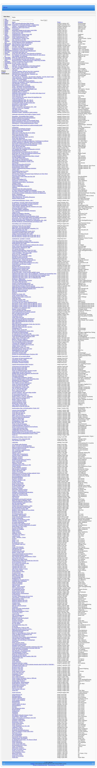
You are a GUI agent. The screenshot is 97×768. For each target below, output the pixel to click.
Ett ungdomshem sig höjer (18, 589)
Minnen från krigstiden (17, 631)
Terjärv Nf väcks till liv (17, 414)
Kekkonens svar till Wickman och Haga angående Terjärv (26, 473)
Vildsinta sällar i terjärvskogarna (20, 454)
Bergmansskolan (16, 709)
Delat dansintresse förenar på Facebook (21, 44)
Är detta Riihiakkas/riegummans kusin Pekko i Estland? (25, 156)
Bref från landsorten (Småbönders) (20, 381)
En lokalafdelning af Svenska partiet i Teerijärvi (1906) (25, 335)
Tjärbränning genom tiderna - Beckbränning (22, 182)
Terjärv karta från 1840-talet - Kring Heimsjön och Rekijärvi (26, 53)
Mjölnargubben (15, 178)
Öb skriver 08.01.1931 (17, 657)
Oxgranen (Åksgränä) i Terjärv (19, 208)
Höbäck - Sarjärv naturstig (18, 586)
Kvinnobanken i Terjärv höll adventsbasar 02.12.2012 (25, 262)
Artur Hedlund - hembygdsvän (19, 404)
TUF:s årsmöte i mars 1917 (18, 544)
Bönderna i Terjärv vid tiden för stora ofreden (23, 510)
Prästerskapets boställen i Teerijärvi (20, 165)
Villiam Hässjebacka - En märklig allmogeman (23, 197)
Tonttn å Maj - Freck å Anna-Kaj (20, 495)
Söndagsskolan (15, 711)
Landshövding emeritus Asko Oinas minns (22, 430)
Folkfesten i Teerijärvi (17, 456)
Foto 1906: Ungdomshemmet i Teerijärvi (22, 280)
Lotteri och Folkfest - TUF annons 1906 (21, 253)
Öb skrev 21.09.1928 (17, 619)
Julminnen (14, 187)
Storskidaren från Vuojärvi (18, 635)
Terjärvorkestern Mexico (18, 98)
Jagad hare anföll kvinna (18, 418)
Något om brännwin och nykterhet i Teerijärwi (23, 447)
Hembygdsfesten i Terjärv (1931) (20, 683)
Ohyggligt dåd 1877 (17, 549)
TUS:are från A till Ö (17, 612)
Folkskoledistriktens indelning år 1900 (21, 465)
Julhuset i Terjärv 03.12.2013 (19, 172)
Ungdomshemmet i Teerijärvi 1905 (20, 38)
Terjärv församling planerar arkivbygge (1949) (23, 336)
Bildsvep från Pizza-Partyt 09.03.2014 (21, 164)
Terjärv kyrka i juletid (17, 570)
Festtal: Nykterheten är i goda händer (21, 147)
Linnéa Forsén (15, 614)
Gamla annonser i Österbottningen (20, 593)
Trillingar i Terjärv (16, 452)
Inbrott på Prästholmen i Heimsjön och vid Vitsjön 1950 (25, 121)
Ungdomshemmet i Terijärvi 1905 (20, 269)
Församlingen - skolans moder (19, 716)
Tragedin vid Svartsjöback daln (19, 493)
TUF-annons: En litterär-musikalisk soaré (22, 358)
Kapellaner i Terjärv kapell (18, 720)
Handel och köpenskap (17, 518)
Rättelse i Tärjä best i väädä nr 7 (20, 339)
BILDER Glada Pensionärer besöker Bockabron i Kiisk (25, 216)
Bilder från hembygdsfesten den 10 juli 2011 (23, 321)
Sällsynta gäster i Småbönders (19, 469)
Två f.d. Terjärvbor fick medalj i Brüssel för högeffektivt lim (26, 97)
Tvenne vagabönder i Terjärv (19, 400)
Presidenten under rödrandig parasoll (21, 523)
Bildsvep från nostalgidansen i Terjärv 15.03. (23, 161)
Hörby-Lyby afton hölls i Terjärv (20, 134)
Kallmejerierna (15, 496)
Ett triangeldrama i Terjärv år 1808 (20, 627)
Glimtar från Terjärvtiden (18, 557)
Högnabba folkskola (17, 697)
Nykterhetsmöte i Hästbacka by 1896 (21, 247)
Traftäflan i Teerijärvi (17, 458)
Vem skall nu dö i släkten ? (18, 534)
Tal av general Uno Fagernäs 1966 (20, 563)
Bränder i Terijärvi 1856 (18, 552)
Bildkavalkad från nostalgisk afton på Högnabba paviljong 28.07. (28, 287)
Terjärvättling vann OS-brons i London (21, 264)
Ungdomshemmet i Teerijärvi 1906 (20, 35)
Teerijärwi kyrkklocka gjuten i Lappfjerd (22, 261)
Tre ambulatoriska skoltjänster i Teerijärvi (22, 377)
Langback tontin (16, 536)
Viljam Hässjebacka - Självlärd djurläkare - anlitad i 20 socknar (27, 78)
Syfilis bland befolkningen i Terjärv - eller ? (22, 200)
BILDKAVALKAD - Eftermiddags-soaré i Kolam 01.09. (25, 219)
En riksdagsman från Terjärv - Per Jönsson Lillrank (24, 739)
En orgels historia (16, 573)
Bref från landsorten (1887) (18, 503)
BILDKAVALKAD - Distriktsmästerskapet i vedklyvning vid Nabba (28, 60)
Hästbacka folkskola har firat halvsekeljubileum (23, 117)
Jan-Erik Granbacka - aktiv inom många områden (24, 392)
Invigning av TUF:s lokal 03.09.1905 (21, 439)
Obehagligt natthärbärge (18, 376)
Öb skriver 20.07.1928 (17, 512)
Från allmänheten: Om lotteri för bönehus (22, 160)
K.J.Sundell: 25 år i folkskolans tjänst (21, 307)
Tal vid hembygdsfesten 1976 (19, 514)
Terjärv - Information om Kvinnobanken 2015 (23, 86)
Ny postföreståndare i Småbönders (20, 209)
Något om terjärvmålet (17, 131)
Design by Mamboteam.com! (40, 765)
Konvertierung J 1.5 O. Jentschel (56, 765)
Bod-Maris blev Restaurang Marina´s (21, 266)
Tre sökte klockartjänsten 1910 (19, 314)
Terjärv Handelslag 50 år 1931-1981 (21, 726)
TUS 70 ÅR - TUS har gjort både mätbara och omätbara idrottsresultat (29, 217)
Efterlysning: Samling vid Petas (19, 489)
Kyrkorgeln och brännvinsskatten (20, 332)
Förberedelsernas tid (17, 694)
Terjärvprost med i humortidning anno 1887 (22, 284)
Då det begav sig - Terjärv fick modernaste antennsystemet (26, 153)
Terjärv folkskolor (16, 675)
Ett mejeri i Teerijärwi (17, 478)
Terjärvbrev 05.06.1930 (17, 620)
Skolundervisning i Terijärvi (19, 645)
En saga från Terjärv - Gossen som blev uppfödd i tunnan (26, 272)
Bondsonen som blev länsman (19, 655)
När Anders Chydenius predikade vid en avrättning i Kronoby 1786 (28, 191)
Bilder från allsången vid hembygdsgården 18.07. (24, 288)
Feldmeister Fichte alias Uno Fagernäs (21, 225)
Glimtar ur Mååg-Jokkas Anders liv (20, 186)
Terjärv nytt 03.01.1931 (17, 750)
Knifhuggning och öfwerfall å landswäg (21, 499)
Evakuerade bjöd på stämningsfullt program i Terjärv (25, 433)
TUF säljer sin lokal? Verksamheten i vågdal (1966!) (25, 67)
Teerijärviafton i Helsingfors (19, 685)
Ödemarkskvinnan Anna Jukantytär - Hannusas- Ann (25, 74)
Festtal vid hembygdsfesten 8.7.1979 (21, 516)
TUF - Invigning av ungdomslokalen (21, 450)
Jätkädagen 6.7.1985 (17, 616)
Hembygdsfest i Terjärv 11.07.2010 (20, 347)
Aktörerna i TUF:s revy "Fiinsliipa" (20, 108)
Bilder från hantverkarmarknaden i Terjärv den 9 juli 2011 (26, 324)
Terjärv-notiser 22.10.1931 (18, 671)
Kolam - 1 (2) (15, 540)
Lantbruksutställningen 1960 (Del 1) (21, 425)
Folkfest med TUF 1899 (18, 419)
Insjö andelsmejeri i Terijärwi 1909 (20, 387)
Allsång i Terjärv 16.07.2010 (19, 346)
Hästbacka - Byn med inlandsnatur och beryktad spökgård (26, 65)
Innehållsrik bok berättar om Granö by (21, 459)
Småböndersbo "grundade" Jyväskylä (21, 238)
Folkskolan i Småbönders (18, 719)
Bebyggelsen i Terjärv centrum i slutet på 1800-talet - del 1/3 (27, 303)
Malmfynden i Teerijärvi (18, 747)
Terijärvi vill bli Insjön (17, 471)
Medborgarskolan (16, 696)
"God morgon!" (16, 29)
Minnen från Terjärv (17, 753)
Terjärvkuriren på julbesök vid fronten (21, 128)
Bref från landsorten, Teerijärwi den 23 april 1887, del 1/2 (26, 235)
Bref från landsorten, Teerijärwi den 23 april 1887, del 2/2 (26, 236)
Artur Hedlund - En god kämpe (19, 56)
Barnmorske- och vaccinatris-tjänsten (21, 356)
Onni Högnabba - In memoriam (19, 83)
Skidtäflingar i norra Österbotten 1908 (21, 270)
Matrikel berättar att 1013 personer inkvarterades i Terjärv (26, 432)
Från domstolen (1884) (17, 504)
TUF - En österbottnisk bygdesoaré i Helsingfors (24, 210)
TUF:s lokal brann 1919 (18, 588)
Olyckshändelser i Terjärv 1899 (19, 421)
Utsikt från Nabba (16, 298)
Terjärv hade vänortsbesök (18, 138)
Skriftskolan (15, 712)
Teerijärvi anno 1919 (17, 622)
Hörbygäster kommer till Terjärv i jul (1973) (23, 137)
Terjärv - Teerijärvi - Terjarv (19, 537)
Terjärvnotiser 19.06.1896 (18, 411)
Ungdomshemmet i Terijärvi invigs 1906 (22, 34)
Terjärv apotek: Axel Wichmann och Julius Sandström (25, 203)
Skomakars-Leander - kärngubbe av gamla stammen (24, 112)
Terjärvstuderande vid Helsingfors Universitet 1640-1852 (26, 648)
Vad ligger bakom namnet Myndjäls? (21, 638)
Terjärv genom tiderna (17, 728)
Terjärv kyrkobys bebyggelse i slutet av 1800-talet (24, 678)
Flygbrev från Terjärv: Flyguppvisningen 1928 (23, 87)
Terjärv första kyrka (17, 724)
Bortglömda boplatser (17, 184)
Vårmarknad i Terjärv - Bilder (19, 359)
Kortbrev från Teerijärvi (18, 686)
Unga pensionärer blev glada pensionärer (22, 188)
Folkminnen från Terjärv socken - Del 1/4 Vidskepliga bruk (26, 277)
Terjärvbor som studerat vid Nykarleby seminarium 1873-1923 (27, 646)
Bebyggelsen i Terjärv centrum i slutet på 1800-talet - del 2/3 (27, 305)
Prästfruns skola (16, 702)
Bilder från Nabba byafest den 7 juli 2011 (22, 327)
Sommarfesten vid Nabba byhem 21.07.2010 (23, 344)
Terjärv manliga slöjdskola (18, 700)
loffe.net (5, 7)
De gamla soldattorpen (17, 527)
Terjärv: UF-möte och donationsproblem (22, 445)
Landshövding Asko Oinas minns (20, 429)
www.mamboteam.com (48, 1)
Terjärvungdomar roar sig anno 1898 (21, 474)
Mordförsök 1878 (16, 578)
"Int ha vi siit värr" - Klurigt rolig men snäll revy (24, 260)
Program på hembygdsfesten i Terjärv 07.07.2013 (24, 250)
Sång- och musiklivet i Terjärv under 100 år (22, 731)
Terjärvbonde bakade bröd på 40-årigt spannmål (23, 311)
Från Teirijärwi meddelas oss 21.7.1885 (21, 214)
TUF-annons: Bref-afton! (18, 249)
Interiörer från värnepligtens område (21, 519)
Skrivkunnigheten (16, 705)
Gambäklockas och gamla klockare (20, 579)
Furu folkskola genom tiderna (19, 644)
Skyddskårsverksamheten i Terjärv (20, 611)
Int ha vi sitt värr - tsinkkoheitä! (20, 254)
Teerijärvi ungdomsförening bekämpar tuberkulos (24, 168)
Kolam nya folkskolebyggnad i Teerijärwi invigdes (24, 370)
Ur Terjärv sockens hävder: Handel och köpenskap (24, 190)
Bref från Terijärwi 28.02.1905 (19, 374)
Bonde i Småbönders (17, 609)
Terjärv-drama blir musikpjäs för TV (21, 398)
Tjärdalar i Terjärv (16, 183)
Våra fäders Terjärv (16, 109)
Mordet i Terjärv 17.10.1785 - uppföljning (22, 396)
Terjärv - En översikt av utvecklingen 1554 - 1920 (24, 106)
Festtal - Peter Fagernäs (17, 547)
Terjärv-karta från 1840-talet (19, 94)
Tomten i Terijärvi (16, 466)
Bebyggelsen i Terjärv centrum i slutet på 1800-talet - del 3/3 (27, 306)
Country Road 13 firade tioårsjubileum (21, 31)
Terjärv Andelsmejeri (17, 742)
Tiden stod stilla (16, 585)
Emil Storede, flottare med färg (19, 737)
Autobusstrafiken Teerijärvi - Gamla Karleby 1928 (24, 89)
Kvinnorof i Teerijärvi (17, 488)
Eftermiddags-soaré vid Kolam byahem (21, 223)
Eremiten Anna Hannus (17, 482)
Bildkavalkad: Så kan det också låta (20, 406)
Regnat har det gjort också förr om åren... (22, 629)
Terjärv (14, 545)
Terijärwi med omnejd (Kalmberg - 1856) (22, 506)
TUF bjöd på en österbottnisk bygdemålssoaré (23, 318)
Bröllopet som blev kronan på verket (21, 268)
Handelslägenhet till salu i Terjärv (20, 350)
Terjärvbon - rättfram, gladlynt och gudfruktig (23, 80)
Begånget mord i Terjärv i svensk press (21, 296)
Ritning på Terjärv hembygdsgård (20, 618)
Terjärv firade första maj (18, 317)
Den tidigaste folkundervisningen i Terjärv (22, 715)
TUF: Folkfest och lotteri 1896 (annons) (21, 383)
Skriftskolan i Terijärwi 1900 (19, 352)
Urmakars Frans (16, 603)
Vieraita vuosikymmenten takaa (19, 428)
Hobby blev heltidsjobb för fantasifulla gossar (23, 57)
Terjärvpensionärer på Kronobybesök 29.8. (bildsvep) (25, 152)
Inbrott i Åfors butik (17, 462)
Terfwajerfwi (15, 641)
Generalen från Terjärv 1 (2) (19, 566)
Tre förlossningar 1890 (17, 577)
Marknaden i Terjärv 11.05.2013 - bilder (22, 255)
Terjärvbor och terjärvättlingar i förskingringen (23, 640)
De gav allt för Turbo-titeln (18, 146)
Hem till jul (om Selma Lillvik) (19, 559)
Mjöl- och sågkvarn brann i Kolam (20, 313)
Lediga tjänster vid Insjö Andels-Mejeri (21, 372)
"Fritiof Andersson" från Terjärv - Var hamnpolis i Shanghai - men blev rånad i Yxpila (33, 76)
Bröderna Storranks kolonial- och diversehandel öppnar (25, 120)
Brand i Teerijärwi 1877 (18, 484)
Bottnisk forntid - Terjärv (18, 592)
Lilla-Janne (15, 70)
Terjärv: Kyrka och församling (19, 424)
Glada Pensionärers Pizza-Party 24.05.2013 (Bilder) (24, 251)
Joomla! (32, 763)
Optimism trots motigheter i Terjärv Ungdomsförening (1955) (27, 82)
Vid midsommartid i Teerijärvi (19, 652)
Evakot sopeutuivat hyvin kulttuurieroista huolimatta (25, 426)
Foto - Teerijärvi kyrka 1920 (19, 39)
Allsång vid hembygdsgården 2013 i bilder (22, 234)
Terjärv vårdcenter (16, 661)
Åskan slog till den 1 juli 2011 (19, 325)
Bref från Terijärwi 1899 (18, 422)
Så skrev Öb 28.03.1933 (18, 672)
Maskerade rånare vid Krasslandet (20, 361)
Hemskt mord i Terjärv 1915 (19, 105)
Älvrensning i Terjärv (17, 754)
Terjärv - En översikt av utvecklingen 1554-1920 (24, 717)
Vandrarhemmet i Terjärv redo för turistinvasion (23, 72)
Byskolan (14, 706)
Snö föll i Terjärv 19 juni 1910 (19, 329)
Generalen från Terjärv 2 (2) (19, 567)
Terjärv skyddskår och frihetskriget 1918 (22, 634)
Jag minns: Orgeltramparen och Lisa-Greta (22, 596)
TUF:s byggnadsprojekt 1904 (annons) (21, 310)
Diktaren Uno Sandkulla (18, 529)
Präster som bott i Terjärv (18, 642)
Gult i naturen (15, 497)
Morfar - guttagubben (17, 194)
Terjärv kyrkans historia (18, 723)
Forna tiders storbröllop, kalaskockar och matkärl (24, 525)
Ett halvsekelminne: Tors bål (19, 562)
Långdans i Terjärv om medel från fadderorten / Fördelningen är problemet (30, 141)
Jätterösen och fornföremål (18, 195)
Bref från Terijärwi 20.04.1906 (19, 368)
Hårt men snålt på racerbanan (19, 605)
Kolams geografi (16, 265)
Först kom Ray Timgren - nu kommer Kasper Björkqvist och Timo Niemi (30, 173)
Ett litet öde (15, 626)
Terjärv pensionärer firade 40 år (19, 64)
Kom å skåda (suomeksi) (18, 676)
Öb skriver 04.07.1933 (17, 667)
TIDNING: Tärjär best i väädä (19, 521)
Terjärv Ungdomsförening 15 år (19, 37)
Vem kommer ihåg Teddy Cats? (19, 52)
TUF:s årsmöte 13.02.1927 (18, 689)
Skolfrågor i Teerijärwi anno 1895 (20, 301)
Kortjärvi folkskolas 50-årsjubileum (20, 119)
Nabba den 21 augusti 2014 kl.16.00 (21, 154)
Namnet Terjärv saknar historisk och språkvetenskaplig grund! (27, 125)
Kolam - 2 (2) (15, 541)
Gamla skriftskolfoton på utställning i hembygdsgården (25, 242)
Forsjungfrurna (15, 660)
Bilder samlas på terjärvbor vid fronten (21, 415)
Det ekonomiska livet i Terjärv (19, 745)
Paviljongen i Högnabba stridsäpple (20, 90)
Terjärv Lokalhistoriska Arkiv (19, 679)
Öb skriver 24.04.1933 (17, 668)
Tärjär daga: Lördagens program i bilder (22, 240)
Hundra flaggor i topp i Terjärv (19, 526)
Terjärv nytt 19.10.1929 (17, 756)
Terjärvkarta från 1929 (17, 33)
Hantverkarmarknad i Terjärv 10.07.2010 (22, 348)
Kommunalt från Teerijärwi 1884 (20, 508)
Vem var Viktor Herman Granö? (20, 388)
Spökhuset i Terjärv (17, 533)
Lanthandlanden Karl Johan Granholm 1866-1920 (24, 656)
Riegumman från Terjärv (18, 599)
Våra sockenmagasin (17, 734)
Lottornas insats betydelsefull (19, 410)
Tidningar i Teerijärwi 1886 (18, 480)
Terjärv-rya (15, 434)
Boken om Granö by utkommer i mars (21, 500)
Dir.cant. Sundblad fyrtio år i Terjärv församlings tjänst (25, 378)
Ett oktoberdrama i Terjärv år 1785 (20, 395)
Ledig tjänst (15, 442)
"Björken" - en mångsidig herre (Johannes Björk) (24, 26)
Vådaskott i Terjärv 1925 (18, 463)
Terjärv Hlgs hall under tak (18, 413)
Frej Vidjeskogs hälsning (18, 564)
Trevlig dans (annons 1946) (18, 299)
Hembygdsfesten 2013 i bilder (19, 243)
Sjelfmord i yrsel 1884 (17, 574)
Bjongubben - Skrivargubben (19, 515)
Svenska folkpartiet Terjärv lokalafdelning (22, 42)
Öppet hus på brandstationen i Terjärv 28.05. (23, 331)
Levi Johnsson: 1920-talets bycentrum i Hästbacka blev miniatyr (27, 244)
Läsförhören (15, 713)
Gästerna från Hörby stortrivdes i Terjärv (22, 139)
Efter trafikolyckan (16, 322)
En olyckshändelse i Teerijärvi (19, 467)
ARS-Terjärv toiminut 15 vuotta (20, 568)
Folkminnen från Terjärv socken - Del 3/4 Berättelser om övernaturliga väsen (30, 275)
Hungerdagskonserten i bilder (19, 150)
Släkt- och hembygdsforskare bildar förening (23, 23)
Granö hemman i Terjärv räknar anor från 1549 (23, 176)
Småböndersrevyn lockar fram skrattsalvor (22, 258)
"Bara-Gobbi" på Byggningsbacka (20, 158)
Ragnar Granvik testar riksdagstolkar (21, 130)
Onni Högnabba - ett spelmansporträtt (21, 650)
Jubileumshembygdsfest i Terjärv (20, 555)
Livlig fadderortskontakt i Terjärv (20, 135)
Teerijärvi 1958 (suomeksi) (18, 698)
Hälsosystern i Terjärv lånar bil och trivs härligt (23, 132)
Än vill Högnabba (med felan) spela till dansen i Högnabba (26, 59)
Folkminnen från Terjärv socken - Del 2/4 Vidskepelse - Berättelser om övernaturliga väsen (34, 273)
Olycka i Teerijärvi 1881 (18, 486)
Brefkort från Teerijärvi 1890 (19, 403)
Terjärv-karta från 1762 (17, 96)
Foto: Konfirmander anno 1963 (19, 229)
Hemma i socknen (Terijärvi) (19, 309)
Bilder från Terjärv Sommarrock (20, 290)
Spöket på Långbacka (17, 582)
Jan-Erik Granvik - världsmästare (20, 455)
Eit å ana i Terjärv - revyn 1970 (19, 63)
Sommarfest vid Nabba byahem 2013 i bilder (23, 232)
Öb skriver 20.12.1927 (17, 511)
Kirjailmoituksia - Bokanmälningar (20, 682)
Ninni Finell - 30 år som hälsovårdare (21, 227)
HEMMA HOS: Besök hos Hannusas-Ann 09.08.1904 (25, 373)
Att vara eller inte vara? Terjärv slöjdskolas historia (24, 302)
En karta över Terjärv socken (19, 749)
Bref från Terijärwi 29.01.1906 (19, 369)
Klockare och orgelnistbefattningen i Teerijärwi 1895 (25, 354)
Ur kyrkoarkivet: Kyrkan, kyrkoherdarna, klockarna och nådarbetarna (29, 193)
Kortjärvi (14, 538)
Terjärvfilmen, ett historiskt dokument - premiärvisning (25, 24)
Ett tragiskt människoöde (18, 522)
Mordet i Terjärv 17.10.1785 (19, 399)
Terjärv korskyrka (16, 692)
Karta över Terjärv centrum (18, 175)
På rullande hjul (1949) (17, 542)
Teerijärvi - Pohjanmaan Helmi (19, 491)
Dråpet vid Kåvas (16, 532)
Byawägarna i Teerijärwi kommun (20, 362)
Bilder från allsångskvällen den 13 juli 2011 (22, 320)
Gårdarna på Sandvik (17, 583)
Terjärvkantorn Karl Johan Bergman (21, 366)
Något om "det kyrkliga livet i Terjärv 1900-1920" (24, 633)
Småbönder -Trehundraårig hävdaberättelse (22, 492)
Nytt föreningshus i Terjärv (18, 752)
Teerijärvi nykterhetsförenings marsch (21, 283)
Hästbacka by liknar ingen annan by (20, 27)
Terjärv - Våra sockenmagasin (19, 79)
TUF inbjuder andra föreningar (19, 444)
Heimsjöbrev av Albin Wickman (20, 104)
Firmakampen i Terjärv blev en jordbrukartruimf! (24, 50)
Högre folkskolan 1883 (17, 575)
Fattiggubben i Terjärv (17, 674)
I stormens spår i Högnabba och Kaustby (22, 343)
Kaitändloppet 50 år (17, 328)
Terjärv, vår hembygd (17, 746)
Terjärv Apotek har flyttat (18, 590)
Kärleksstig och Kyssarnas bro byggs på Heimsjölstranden (26, 41)
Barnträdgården (16, 701)
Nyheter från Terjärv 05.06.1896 (20, 385)
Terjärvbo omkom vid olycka (19, 448)
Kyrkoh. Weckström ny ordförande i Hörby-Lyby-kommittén (27, 142)
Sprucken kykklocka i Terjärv (19, 402)
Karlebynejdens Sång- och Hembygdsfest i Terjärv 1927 (25, 408)
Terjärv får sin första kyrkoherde (20, 649)
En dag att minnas (16, 481)
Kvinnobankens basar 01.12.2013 (20, 171)
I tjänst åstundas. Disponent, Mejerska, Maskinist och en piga (27, 206)
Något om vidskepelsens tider (19, 291)
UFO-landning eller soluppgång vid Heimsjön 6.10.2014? (26, 149)
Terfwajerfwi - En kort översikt (19, 180)
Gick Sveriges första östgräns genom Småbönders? (24, 637)
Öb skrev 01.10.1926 (17, 687)
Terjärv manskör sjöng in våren (19, 295)
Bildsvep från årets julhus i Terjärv (20, 45)
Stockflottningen (16, 594)
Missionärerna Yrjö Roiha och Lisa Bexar (22, 380)
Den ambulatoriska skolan (18, 708)
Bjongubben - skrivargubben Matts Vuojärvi (22, 116)
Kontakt (3, 72)
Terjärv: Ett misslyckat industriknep (20, 384)
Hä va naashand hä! (17, 735)
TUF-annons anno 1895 (18, 451)
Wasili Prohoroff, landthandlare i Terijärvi (22, 205)
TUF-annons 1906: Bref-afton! (19, 281)
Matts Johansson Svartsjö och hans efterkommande (24, 145)
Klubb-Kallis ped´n (16, 741)
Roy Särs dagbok (16, 623)
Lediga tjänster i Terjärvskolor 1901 (20, 337)
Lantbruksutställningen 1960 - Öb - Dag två (22, 101)
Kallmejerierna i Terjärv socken (19, 111)
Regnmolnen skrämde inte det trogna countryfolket (24, 30)
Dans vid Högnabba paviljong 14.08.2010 (22, 342)
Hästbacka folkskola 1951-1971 (20, 601)
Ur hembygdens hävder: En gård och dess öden (23, 102)
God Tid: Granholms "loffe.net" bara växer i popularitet (25, 71)
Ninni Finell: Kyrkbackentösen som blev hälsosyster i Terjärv (27, 143)
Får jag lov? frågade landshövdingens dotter (22, 340)
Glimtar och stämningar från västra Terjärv (22, 61)
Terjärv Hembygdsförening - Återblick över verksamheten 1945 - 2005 (29, 220)
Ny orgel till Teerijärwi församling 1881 (21, 333)
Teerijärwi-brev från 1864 (18, 551)
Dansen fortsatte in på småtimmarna (21, 417)
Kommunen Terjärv (17, 732)
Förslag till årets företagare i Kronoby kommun (23, 286)
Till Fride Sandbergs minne (18, 157)
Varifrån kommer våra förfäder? (20, 738)
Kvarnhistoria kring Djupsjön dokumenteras (22, 48)
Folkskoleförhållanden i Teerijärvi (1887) (22, 501)
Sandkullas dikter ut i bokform (19, 91)
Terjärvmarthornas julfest (18, 571)
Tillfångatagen (15, 659)
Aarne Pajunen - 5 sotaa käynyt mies (21, 597)
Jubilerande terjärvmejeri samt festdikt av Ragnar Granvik (26, 114)
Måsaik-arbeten (16, 530)
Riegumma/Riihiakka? (17, 477)
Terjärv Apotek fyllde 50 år (18, 743)
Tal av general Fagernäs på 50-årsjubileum (22, 553)
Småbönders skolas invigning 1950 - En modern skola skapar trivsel (28, 93)
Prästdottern (15, 607)
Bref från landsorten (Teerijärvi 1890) (21, 507)
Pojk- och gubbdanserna (18, 615)
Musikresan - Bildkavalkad (18, 279)
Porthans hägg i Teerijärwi (18, 681)
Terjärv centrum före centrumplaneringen (22, 246)
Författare (80, 22)
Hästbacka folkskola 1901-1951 (20, 600)
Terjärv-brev (15, 690)
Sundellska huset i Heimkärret (19, 581)
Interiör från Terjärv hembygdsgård (20, 608)
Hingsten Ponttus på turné (18, 198)
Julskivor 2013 (15, 169)
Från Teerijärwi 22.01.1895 (18, 440)
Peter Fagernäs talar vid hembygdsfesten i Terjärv (24, 556)
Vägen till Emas (16, 212)
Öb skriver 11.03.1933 (17, 670)
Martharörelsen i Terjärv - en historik (21, 85)
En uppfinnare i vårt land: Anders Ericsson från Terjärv (25, 202)
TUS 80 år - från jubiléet (18, 46)
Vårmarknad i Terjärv (17, 316)
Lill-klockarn (15, 127)
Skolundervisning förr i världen (19, 663)
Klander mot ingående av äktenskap (20, 213)
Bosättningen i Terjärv (17, 722)
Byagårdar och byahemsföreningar (20, 730)
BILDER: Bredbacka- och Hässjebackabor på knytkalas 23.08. (27, 221)
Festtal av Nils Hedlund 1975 (19, 179)
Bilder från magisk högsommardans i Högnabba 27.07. (25, 228)
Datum (59, 22)
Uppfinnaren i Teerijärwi (18, 548)
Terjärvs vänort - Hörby (17, 68)
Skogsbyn (14, 292)
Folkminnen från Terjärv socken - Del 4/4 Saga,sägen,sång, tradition (28, 276)
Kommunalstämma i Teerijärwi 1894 (21, 475)
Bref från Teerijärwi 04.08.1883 (19, 257)
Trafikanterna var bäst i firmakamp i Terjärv (22, 49)
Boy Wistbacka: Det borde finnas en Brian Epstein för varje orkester (28, 55)
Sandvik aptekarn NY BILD (19, 704)
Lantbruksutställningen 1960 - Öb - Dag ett (22, 100)
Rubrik (13, 22)
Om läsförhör (15, 162)
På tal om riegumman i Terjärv (19, 393)
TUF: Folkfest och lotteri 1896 (19, 351)
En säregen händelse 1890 (18, 485)
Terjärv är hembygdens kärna (19, 460)
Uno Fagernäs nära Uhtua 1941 (19, 624)
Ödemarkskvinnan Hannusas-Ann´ (20, 630)
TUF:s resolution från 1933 (18, 391)
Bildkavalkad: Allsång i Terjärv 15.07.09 (22, 437)
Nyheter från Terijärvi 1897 (18, 470)
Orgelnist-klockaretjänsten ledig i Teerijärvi (22, 364)
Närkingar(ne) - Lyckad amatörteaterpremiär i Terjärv (25, 123)
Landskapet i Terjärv (17, 727)
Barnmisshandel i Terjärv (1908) (20, 167)
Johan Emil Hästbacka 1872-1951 (20, 653)
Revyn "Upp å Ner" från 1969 (19, 389)
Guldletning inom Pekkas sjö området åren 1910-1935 (25, 560)
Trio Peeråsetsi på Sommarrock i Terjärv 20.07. (23, 231)
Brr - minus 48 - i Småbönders (19, 75)
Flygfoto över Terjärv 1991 (18, 294)
